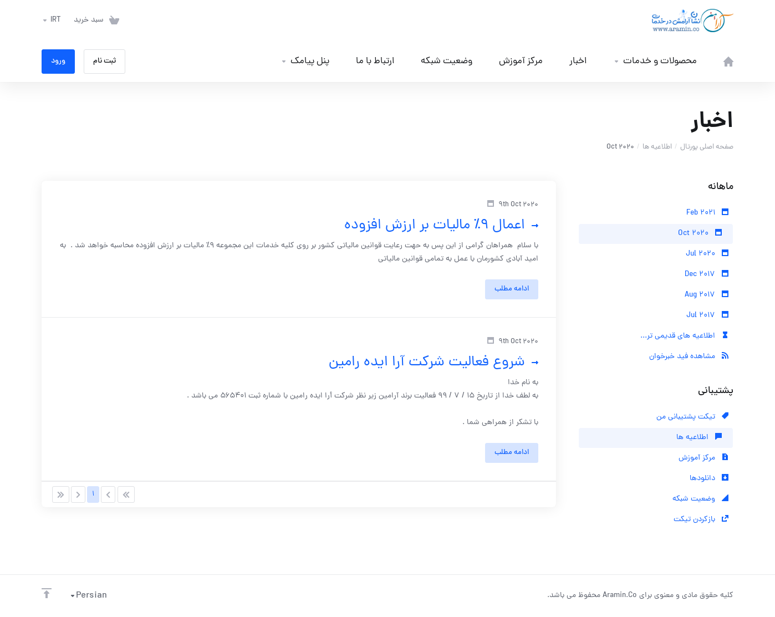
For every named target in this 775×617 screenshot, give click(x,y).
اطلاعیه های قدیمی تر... (684, 336)
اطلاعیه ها (657, 147)
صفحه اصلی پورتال (706, 147)
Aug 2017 (706, 295)
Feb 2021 (707, 213)
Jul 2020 (707, 254)
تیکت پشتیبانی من (692, 417)
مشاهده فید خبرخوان (688, 357)
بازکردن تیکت (701, 520)
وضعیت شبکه (700, 499)
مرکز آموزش (703, 458)
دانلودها (709, 479)
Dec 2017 (706, 275)
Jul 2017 (707, 316)
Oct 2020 (700, 233)
